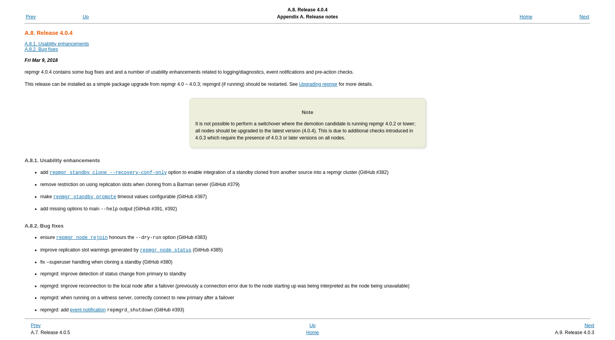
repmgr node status (165, 248)
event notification (88, 308)
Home (526, 17)
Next (584, 17)
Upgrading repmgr (318, 84)
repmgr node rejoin (81, 236)
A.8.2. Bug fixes (41, 49)
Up (86, 17)
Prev (31, 17)
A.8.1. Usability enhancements (57, 44)
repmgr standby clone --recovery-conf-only (108, 172)
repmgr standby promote (84, 196)
